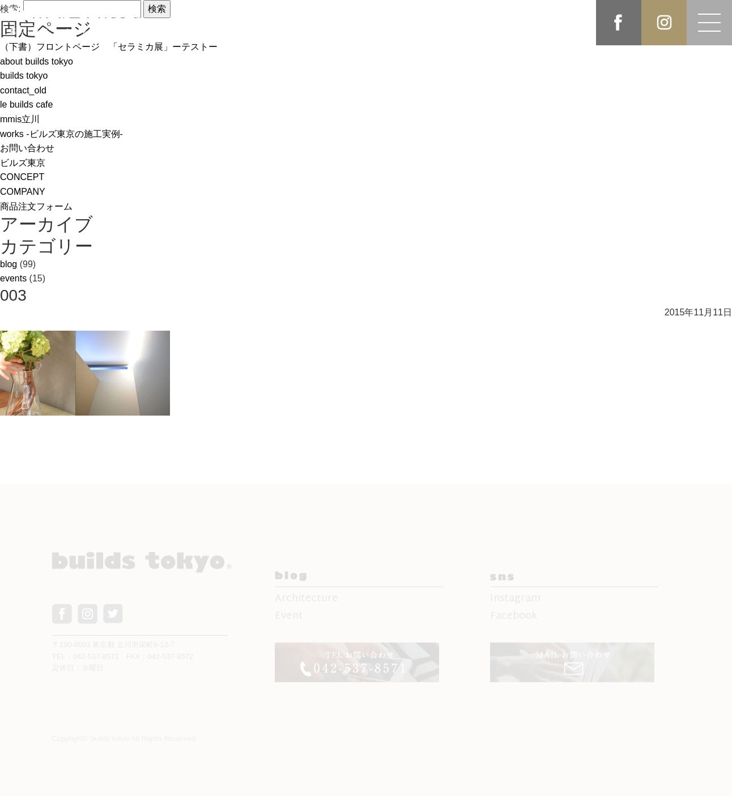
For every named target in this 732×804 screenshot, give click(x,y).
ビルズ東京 (22, 163)
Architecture (306, 602)
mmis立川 (20, 119)
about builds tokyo (36, 61)
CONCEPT (22, 177)
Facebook (513, 619)
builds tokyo (24, 75)
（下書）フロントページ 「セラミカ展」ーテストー (109, 47)
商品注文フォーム (36, 206)
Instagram (515, 602)
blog (8, 264)
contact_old (23, 90)
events (13, 278)
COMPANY (22, 191)
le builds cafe (26, 104)
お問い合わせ (27, 148)
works (61, 134)
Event (289, 619)
